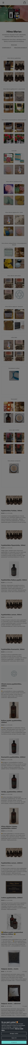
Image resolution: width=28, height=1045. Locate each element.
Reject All (14, 1039)
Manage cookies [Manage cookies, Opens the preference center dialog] (14, 1034)
